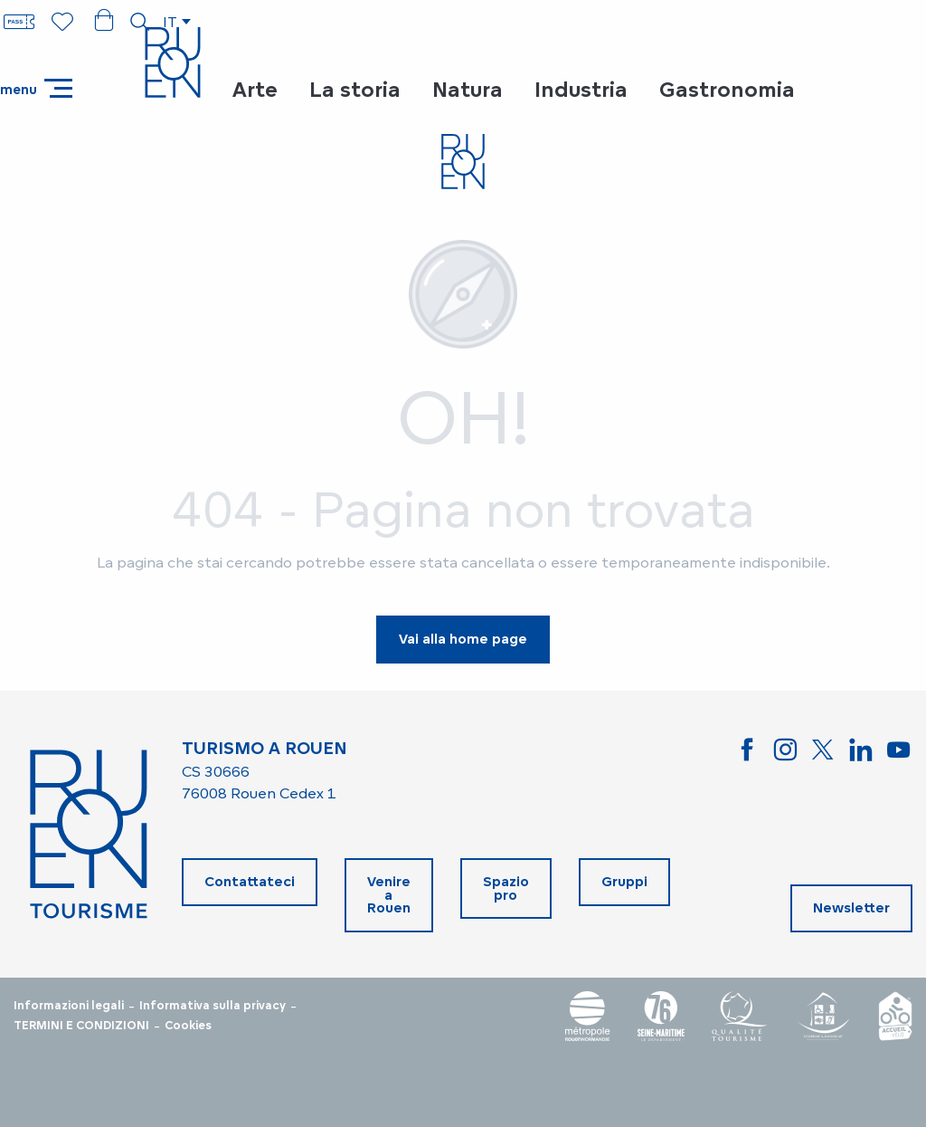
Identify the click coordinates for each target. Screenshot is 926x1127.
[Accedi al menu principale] (36, 88)
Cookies (188, 1025)
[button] (140, 21)
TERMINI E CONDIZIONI (81, 1025)
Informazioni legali (69, 1005)
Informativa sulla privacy (212, 1005)
